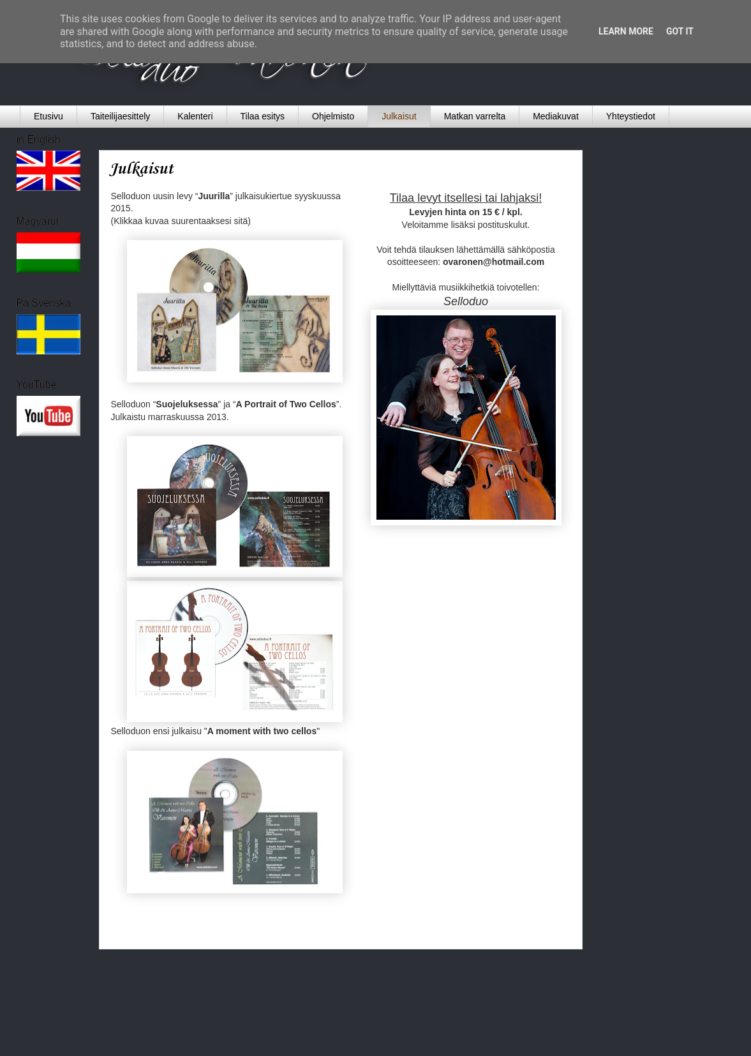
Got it (680, 31)
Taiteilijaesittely (120, 116)
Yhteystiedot (630, 116)
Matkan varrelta (474, 116)
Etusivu (48, 116)
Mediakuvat (556, 116)
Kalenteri (194, 116)
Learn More (626, 31)
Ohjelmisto (333, 116)
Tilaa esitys (263, 116)
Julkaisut (399, 116)
